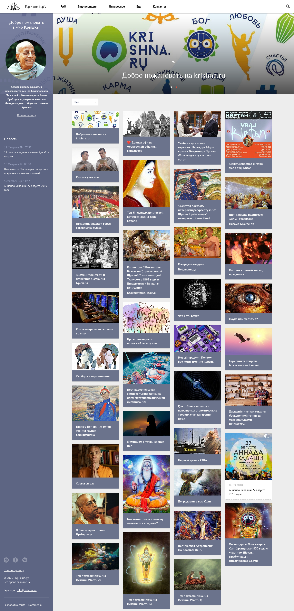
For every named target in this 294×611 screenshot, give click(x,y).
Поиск (288, 6)
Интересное (117, 6)
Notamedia (35, 605)
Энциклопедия (87, 6)
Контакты (159, 6)
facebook (15, 560)
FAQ (63, 6)
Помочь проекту (26, 115)
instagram (6, 560)
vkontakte (25, 560)
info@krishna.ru (27, 590)
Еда (138, 6)
